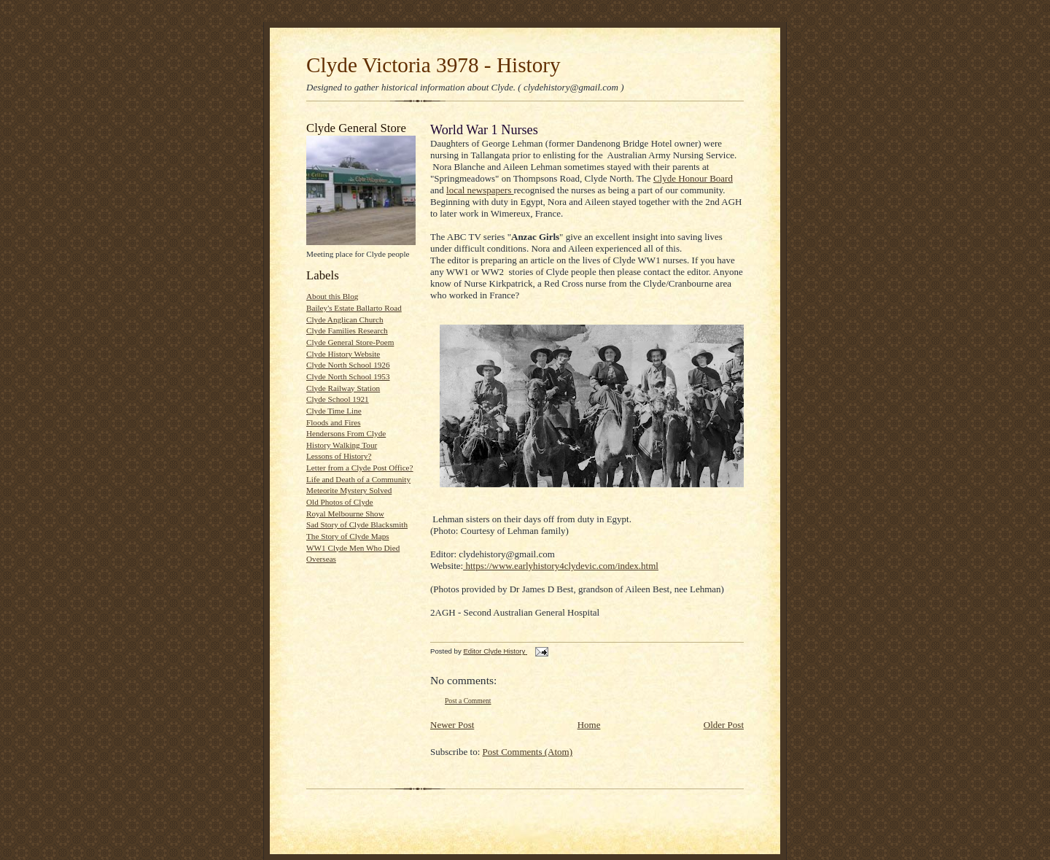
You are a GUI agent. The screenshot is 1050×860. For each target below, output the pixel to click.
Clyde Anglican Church (345, 319)
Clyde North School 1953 (348, 376)
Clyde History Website (343, 353)
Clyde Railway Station (343, 388)
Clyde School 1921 (337, 399)
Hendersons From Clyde (346, 433)
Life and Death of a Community (358, 479)
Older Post (724, 724)
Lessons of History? (338, 456)
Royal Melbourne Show (345, 513)
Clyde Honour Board (693, 178)
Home (589, 724)
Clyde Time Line (334, 410)
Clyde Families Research (347, 330)
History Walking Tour (341, 445)
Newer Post (452, 724)
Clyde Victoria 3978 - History (433, 65)
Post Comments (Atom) (528, 751)
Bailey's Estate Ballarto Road (354, 307)
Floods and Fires (333, 422)
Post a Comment (468, 701)
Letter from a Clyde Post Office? (359, 467)
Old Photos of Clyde (339, 501)
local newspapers (479, 190)
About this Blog (332, 296)
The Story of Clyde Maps (347, 536)
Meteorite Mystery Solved (349, 490)
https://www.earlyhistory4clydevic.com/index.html (560, 565)
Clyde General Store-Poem (350, 342)
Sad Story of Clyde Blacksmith (357, 524)
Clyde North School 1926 (348, 364)
